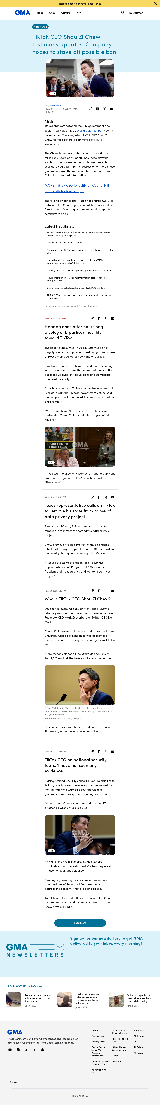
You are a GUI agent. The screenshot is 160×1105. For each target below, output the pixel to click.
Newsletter (136, 13)
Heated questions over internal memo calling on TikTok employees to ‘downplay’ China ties (75, 261)
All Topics (138, 1052)
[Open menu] (79, 12)
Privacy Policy (98, 1041)
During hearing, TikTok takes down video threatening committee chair (80, 251)
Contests (96, 1030)
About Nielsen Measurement (119, 1048)
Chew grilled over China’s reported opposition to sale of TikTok (79, 270)
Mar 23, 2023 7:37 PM (55, 497)
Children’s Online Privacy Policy (100, 1063)
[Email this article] (111, 108)
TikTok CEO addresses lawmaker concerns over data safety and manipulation (80, 296)
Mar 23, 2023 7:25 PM (55, 590)
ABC (136, 1041)
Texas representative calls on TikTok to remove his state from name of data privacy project (78, 234)
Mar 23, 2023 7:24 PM (55, 751)
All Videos (138, 1047)
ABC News (40, 26)
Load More (80, 922)
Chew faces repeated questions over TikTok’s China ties (76, 287)
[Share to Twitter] (104, 108)
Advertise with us (98, 1071)
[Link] (90, 108)
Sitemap (14, 1082)
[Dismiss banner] (156, 3)
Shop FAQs (139, 1030)
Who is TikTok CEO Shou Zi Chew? (64, 242)
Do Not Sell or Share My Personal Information (98, 1051)
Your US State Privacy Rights (119, 1032)
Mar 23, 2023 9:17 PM (55, 318)
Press (115, 1055)
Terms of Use (98, 1035)
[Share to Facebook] (97, 108)
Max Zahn (56, 105)
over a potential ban (90, 130)
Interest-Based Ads (120, 1040)
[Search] (122, 12)
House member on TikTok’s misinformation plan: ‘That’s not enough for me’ (77, 279)
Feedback (117, 1061)
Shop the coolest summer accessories (80, 3)
